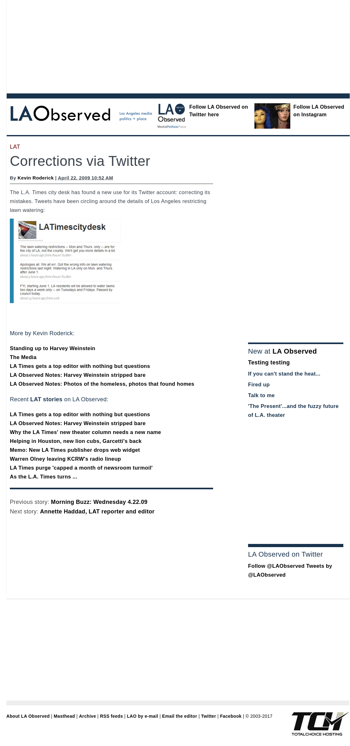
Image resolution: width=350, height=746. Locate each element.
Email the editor (179, 716)
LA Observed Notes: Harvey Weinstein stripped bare (78, 375)
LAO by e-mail (142, 716)
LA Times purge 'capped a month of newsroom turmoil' (81, 468)
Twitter (208, 716)
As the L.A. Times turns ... (43, 477)
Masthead (64, 716)
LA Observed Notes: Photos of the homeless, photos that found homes (102, 384)
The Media (23, 357)
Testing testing (269, 362)
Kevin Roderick (35, 177)
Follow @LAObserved (276, 566)
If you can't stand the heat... (284, 374)
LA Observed (295, 351)
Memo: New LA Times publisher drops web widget (75, 450)
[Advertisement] (130, 46)
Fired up (259, 385)
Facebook (231, 716)
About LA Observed (28, 716)
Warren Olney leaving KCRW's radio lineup (65, 459)
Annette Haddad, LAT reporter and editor (97, 511)
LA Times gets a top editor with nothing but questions (80, 366)
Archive (87, 716)
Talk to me (261, 395)
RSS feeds (111, 716)
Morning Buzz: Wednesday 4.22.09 (99, 502)
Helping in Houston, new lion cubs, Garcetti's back (76, 441)
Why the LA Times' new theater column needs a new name (85, 432)
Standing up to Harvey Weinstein (52, 348)
